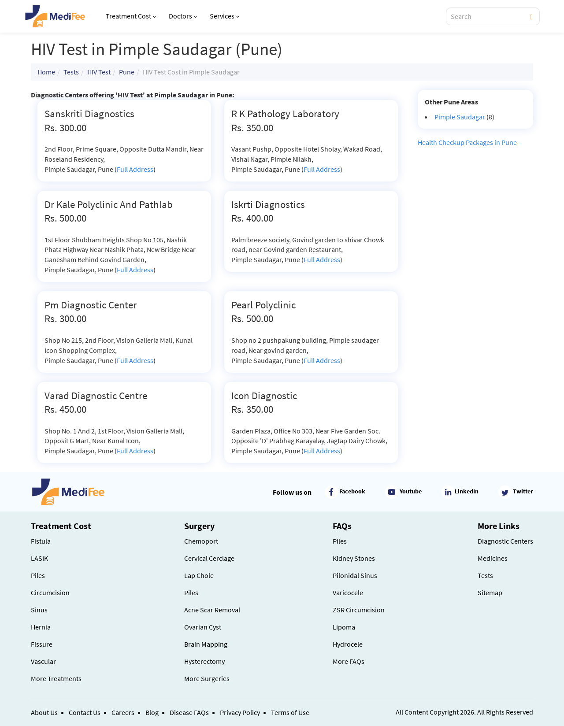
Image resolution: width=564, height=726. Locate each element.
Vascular (43, 661)
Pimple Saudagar (459, 116)
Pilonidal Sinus (355, 575)
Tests (71, 71)
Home (46, 71)
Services (224, 15)
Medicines (493, 558)
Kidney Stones (354, 558)
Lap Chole (199, 575)
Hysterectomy (204, 661)
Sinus (39, 609)
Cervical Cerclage (209, 558)
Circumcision (50, 592)
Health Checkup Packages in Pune (467, 142)
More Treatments (56, 678)
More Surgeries (207, 678)
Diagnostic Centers (505, 541)
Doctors (183, 15)
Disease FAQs (189, 712)
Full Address (135, 169)
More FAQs (348, 661)
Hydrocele (348, 644)
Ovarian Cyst (202, 626)
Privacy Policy (240, 712)
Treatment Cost (131, 15)
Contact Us (84, 712)
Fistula (41, 541)
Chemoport (201, 541)
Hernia (41, 626)
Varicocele (348, 592)
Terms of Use (290, 712)
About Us (44, 712)
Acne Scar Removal (212, 609)
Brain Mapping (205, 644)
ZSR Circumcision (359, 609)
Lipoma (344, 626)
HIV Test (99, 71)
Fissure (41, 644)
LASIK (39, 558)
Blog (152, 712)
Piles (38, 575)
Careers (122, 712)
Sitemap (490, 592)
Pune (126, 71)
